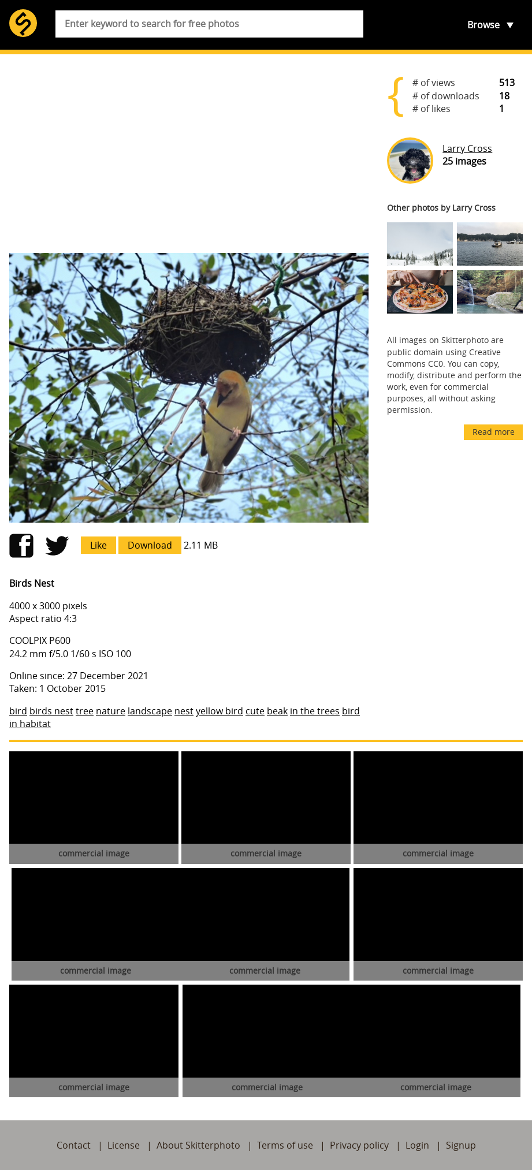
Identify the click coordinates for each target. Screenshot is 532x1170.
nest (184, 711)
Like (98, 545)
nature (110, 711)
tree (85, 711)
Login (417, 1145)
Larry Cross (467, 148)
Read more (494, 431)
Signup (461, 1145)
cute (255, 711)
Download (150, 545)
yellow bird (219, 711)
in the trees (315, 711)
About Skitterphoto (198, 1145)
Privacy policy (359, 1145)
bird (18, 711)
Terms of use (285, 1145)
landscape (150, 711)
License (123, 1145)
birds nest (51, 711)
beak (277, 711)
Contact (74, 1145)
